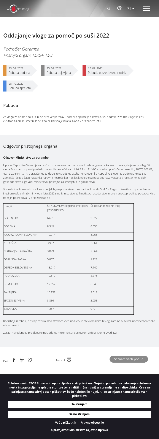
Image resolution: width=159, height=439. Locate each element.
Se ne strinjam (79, 414)
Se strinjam (79, 404)
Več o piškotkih (65, 423)
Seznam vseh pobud (128, 359)
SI (129, 8)
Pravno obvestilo (92, 423)
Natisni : (63, 359)
